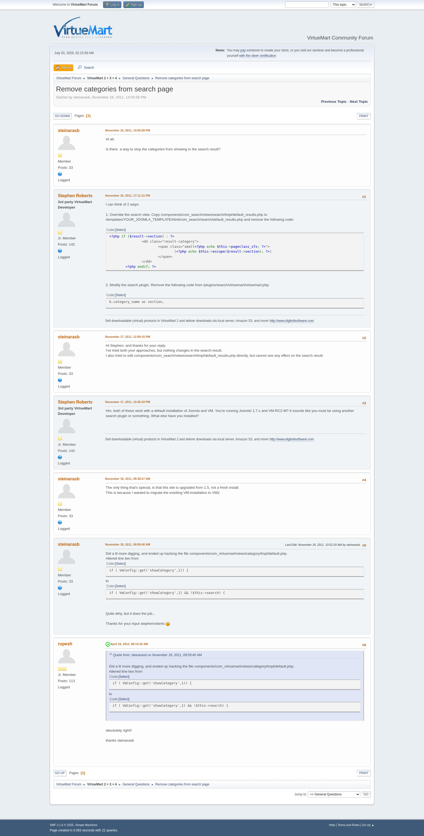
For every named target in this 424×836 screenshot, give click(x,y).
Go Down (62, 116)
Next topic (359, 102)
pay (243, 50)
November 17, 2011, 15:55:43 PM (127, 402)
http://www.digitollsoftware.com (292, 321)
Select (120, 230)
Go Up (60, 773)
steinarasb (69, 130)
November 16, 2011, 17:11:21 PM (127, 195)
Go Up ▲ (368, 825)
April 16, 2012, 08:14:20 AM (129, 644)
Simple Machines (86, 825)
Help (332, 825)
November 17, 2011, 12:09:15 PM (127, 336)
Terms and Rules (349, 825)
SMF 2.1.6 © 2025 (62, 825)
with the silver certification (257, 56)
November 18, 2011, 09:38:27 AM (127, 478)
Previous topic (334, 102)
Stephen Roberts (75, 195)
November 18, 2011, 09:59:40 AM (127, 544)
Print (363, 116)
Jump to (300, 794)
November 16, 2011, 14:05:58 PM (127, 130)
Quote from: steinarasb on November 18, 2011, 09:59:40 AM (157, 655)
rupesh (65, 644)
